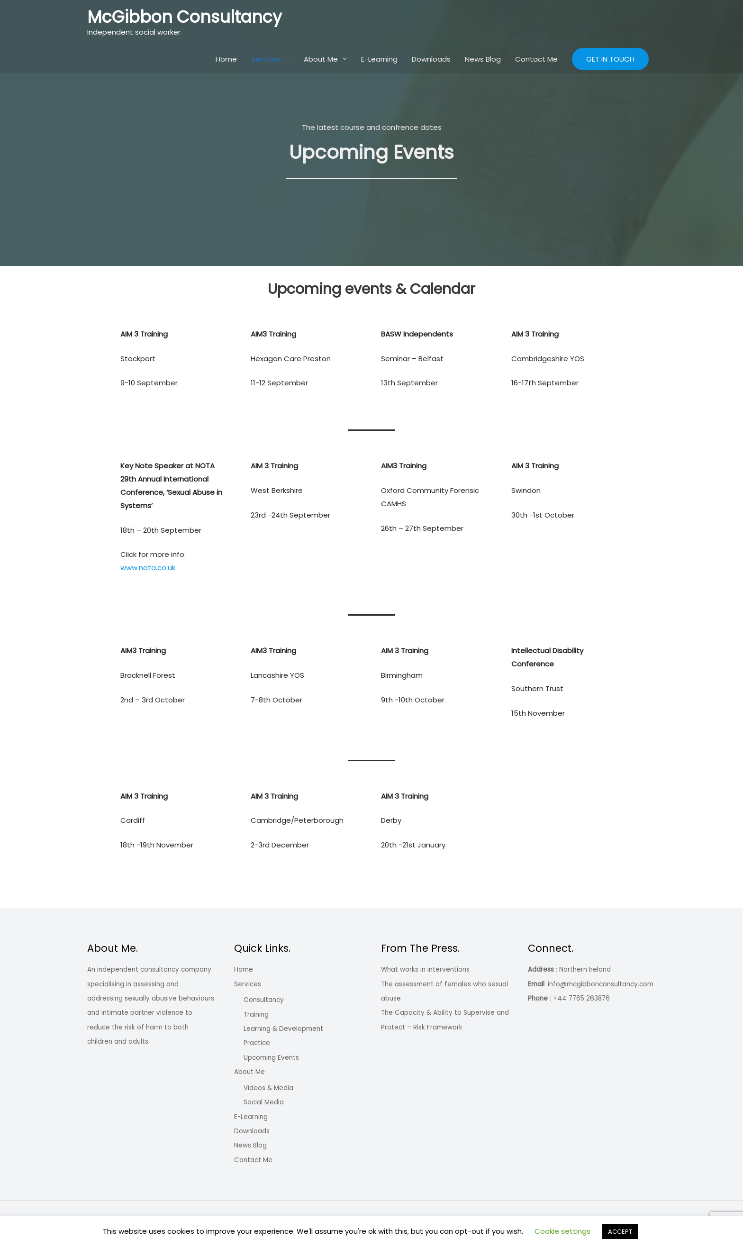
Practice (257, 1042)
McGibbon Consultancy (184, 16)
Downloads (431, 59)
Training (256, 1014)
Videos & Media (268, 1087)
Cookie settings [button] (562, 1231)
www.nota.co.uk (147, 568)
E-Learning (379, 59)
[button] (610, 59)
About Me (321, 59)
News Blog (483, 59)
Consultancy (264, 999)
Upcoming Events (271, 1057)
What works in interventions (425, 969)
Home (226, 59)
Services (266, 59)
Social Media (264, 1102)
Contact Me (536, 59)
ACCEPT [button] (620, 1231)
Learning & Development (283, 1028)
